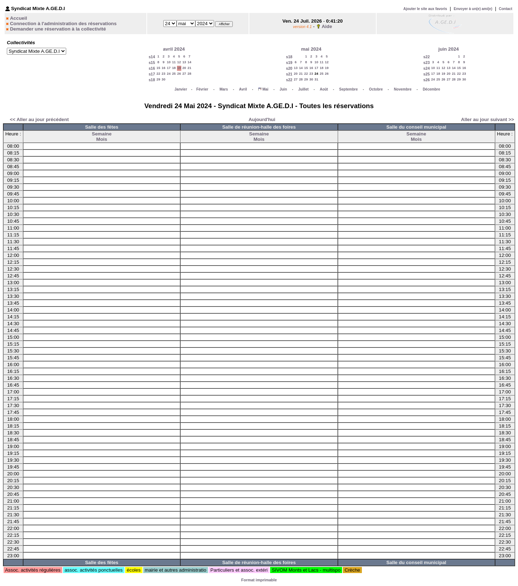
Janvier (180, 89)
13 (184, 62)
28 (189, 73)
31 (316, 79)
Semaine (102, 134)
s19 (289, 62)
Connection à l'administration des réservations (63, 23)
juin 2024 (448, 49)
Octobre (376, 89)
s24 (426, 68)
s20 (289, 68)
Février (202, 89)
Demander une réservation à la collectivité (58, 29)
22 (158, 73)
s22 (289, 80)
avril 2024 (174, 49)
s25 (426, 74)
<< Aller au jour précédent (39, 119)
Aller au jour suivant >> (487, 119)
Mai (265, 89)
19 (179, 68)
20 (184, 68)
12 (179, 62)
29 (158, 79)
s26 (426, 80)
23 (163, 73)
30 (163, 79)
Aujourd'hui (262, 119)
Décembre (431, 89)
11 (174, 62)
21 (189, 68)
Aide (327, 26)
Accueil (18, 18)
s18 (152, 80)
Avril (243, 89)
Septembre (348, 89)
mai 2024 (311, 49)
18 (174, 68)
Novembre (403, 89)
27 (184, 73)
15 (158, 68)
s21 (289, 74)
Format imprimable (259, 580)
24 (169, 73)
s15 (152, 62)
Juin (283, 89)
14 (189, 62)
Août (324, 89)
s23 (426, 62)
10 (169, 62)
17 (169, 68)
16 (163, 68)
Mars (223, 89)
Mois (101, 139)
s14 (152, 57)
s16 (152, 68)
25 (174, 73)
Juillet (303, 89)
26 (179, 73)
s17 (152, 74)
